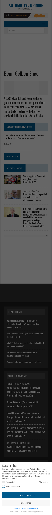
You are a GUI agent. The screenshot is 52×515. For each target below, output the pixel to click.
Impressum (39, 512)
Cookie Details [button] (14, 512)
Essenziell (8, 482)
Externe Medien (11, 486)
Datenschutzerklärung (27, 512)
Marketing (41, 482)
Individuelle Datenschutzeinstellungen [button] (26, 509)
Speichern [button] (26, 502)
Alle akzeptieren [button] (26, 495)
